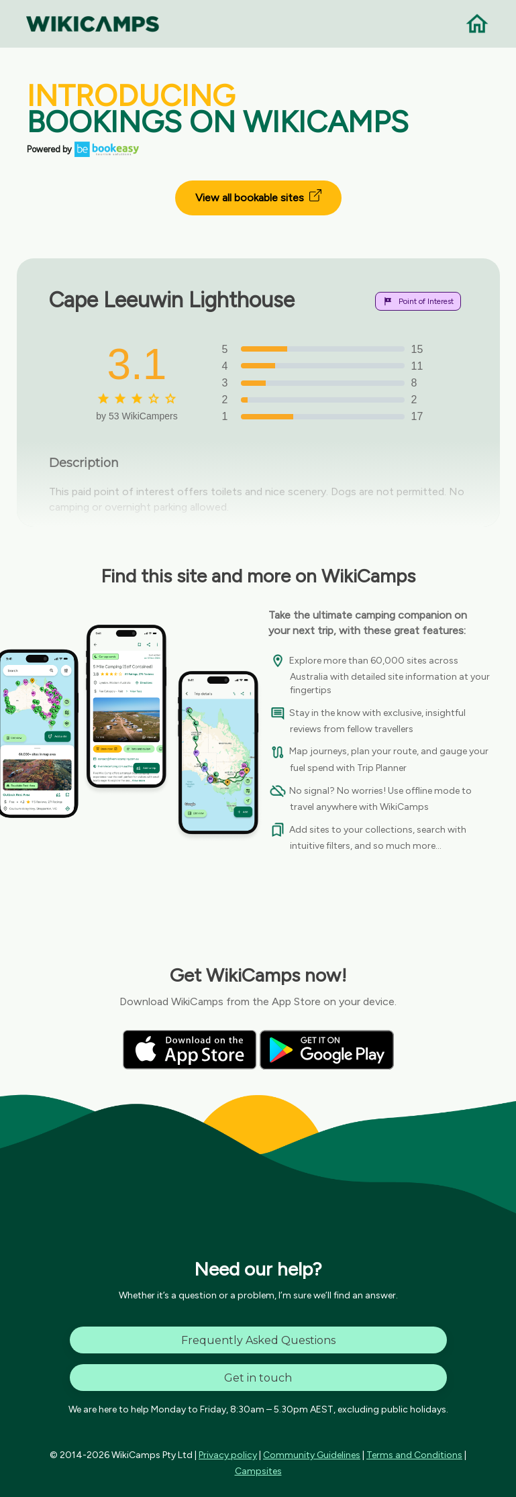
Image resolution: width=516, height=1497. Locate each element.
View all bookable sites (258, 196)
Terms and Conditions (414, 1455)
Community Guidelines (311, 1455)
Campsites (258, 1471)
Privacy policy (228, 1455)
